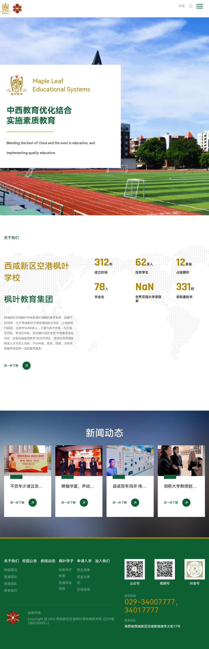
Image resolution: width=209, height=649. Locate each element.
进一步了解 (17, 366)
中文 (182, 6)
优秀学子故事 (65, 573)
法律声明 (34, 613)
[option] (104, 116)
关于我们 (11, 561)
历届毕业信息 (65, 586)
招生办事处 (83, 580)
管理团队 (10, 577)
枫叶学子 (66, 561)
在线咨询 (83, 590)
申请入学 (84, 561)
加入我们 (102, 561)
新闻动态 (48, 561)
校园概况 (10, 570)
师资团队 (10, 584)
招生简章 (83, 570)
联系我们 (10, 591)
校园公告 (29, 561)
